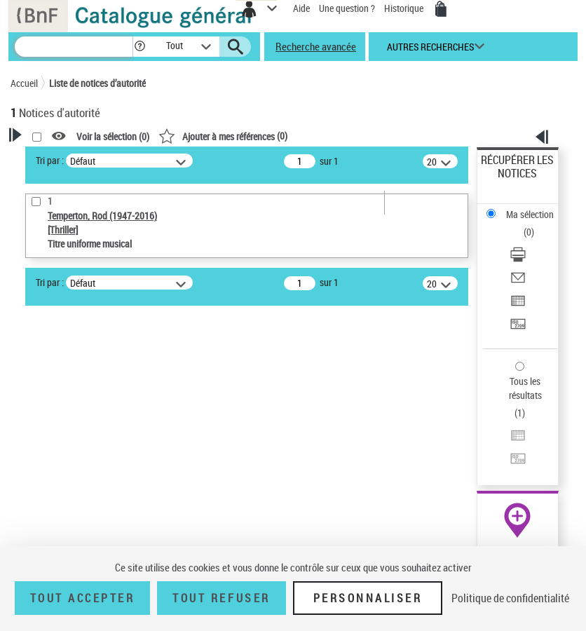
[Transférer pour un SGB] (518, 328)
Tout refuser (221, 598)
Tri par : (50, 160)
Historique (404, 8)
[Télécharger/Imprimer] (518, 259)
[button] (139, 46)
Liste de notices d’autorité (97, 83)
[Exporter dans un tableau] (518, 305)
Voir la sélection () (112, 136)
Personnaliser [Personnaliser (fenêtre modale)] (368, 598)
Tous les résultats (525, 388)
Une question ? (347, 8)
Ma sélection (530, 214)
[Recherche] (73, 46)
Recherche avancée (315, 46)
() (222, 135)
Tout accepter (82, 598)
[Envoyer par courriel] (518, 282)
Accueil (24, 83)
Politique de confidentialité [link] (510, 598)
